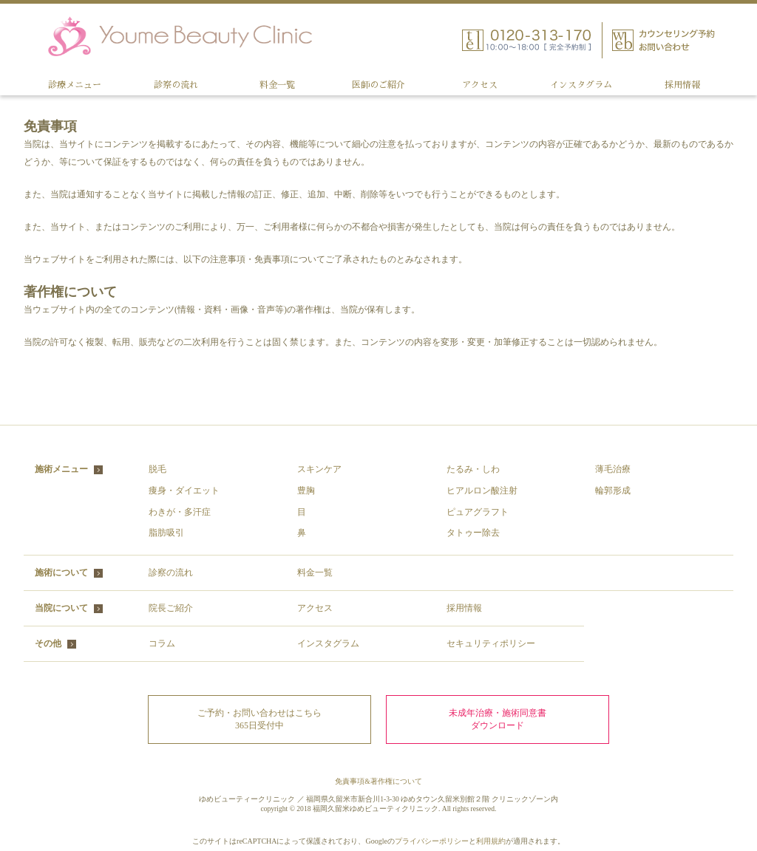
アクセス (480, 85)
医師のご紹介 (378, 85)
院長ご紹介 (171, 608)
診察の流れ (176, 85)
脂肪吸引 (166, 532)
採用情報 (682, 85)
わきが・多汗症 (180, 512)
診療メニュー (74, 85)
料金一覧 (277, 85)
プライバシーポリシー (432, 841)
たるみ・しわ (473, 469)
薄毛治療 (613, 469)
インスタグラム (581, 85)
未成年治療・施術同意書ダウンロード (497, 719)
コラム (162, 643)
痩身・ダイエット (184, 490)
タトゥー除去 (473, 532)
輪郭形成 (613, 490)
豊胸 (306, 490)
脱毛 (157, 469)
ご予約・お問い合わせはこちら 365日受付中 (259, 719)
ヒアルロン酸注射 (482, 490)
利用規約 (491, 841)
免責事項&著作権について (378, 781)
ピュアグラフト (478, 512)
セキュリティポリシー (491, 643)
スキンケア (319, 469)
